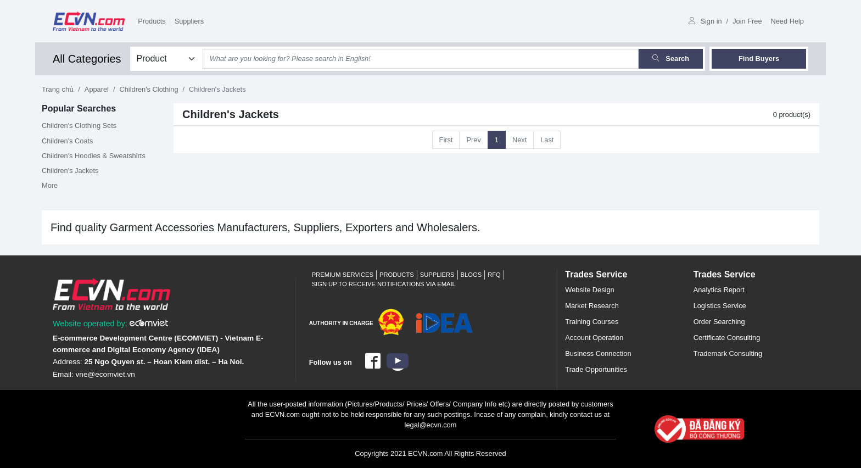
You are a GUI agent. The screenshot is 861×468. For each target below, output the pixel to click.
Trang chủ (58, 89)
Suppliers (189, 21)
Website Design (589, 290)
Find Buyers (759, 58)
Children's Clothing (149, 89)
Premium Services (342, 274)
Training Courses (591, 321)
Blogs (471, 274)
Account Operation (594, 337)
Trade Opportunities (596, 369)
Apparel (97, 89)
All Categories (87, 59)
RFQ (494, 274)
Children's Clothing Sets (79, 125)
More (50, 185)
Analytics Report (719, 290)
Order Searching (719, 321)
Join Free (747, 21)
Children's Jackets (70, 170)
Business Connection (598, 353)
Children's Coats (67, 141)
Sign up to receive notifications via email (384, 284)
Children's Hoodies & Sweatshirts (94, 156)
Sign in (705, 21)
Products (152, 21)
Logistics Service (720, 306)
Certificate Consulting (727, 337)
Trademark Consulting (728, 353)
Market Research (591, 306)
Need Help (787, 21)
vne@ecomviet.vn (105, 374)
